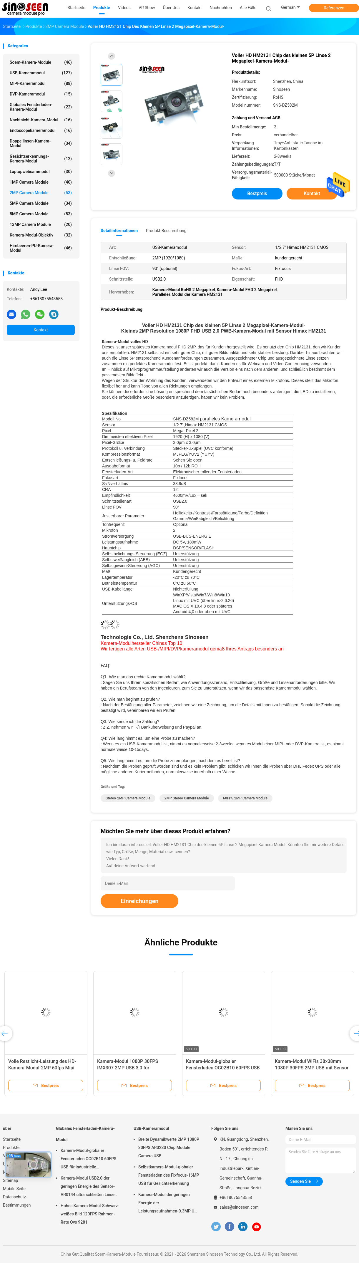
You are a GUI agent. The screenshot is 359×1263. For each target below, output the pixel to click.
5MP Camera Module (41, 203)
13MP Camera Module (41, 224)
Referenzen (334, 8)
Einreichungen (139, 901)
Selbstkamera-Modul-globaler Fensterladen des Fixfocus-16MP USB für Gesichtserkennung (168, 1175)
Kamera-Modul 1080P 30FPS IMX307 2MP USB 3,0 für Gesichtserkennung (127, 1068)
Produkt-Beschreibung (166, 230)
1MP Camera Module (41, 182)
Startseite (12, 1139)
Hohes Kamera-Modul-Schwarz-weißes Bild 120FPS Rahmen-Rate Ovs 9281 (90, 1214)
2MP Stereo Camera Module (186, 798)
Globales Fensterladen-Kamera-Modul (41, 107)
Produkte (11, 1147)
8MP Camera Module (41, 214)
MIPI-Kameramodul (41, 83)
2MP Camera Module (41, 193)
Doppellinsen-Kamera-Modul (41, 143)
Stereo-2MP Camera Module (128, 798)
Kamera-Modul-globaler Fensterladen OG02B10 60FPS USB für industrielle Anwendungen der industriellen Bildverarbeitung (89, 1159)
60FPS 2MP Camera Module (245, 798)
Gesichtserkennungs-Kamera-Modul (41, 158)
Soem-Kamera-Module (41, 62)
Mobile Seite (14, 1188)
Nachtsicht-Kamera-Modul (41, 120)
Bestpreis (257, 193)
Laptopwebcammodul (41, 172)
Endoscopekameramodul (41, 130)
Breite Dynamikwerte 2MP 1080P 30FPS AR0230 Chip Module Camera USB (168, 1147)
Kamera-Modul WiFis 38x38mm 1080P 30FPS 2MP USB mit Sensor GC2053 (311, 1068)
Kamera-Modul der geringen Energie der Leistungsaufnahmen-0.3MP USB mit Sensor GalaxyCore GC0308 (169, 1203)
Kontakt (41, 330)
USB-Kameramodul (41, 73)
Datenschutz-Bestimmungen (17, 1201)
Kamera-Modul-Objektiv (41, 235)
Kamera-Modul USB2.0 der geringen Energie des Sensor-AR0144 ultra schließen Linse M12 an (88, 1187)
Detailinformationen (119, 230)
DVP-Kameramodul (41, 94)
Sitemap (10, 1180)
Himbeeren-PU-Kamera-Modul (41, 248)
